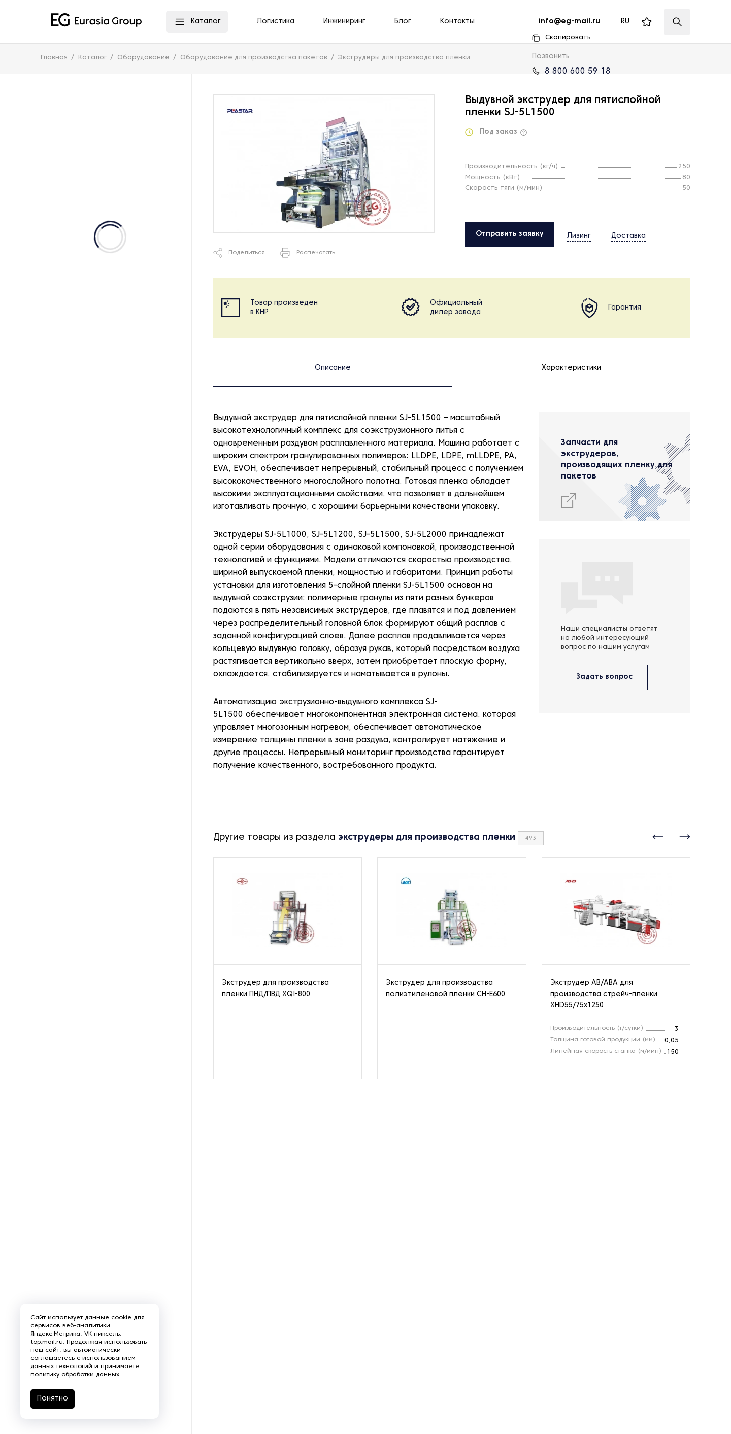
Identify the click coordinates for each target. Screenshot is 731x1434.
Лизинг (579, 233)
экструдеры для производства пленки (426, 837)
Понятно (52, 1398)
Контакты (457, 21)
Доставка (619, 233)
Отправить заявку (510, 234)
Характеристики (571, 368)
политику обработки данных (74, 1375)
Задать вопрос (604, 677)
